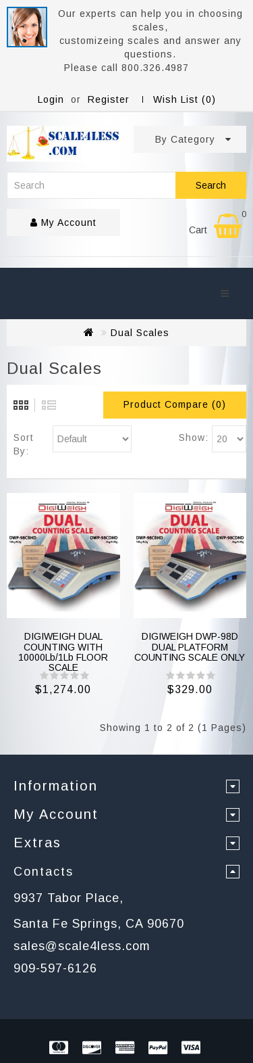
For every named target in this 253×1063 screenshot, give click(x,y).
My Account (63, 222)
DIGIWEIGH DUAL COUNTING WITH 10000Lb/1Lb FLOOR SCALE (63, 652)
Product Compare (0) (174, 404)
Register (109, 99)
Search (211, 185)
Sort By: (23, 444)
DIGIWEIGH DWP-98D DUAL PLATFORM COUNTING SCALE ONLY (189, 647)
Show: (193, 437)
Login (51, 99)
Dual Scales (140, 332)
